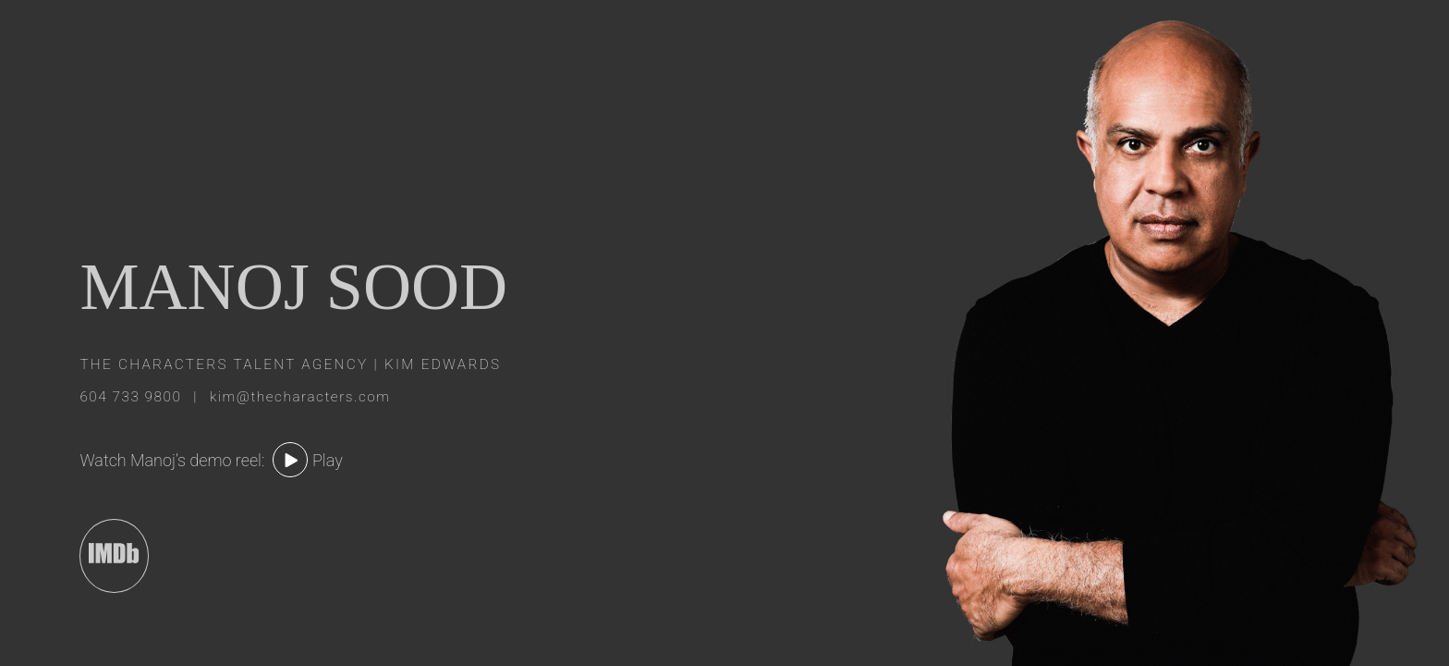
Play (327, 460)
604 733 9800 (132, 396)
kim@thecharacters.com (300, 396)
